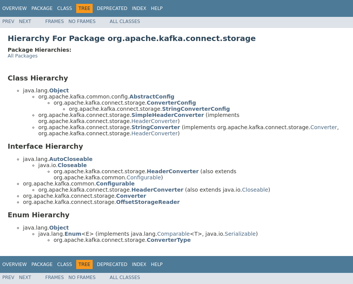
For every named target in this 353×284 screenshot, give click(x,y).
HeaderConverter (154, 121)
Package (41, 8)
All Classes (125, 21)
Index (139, 8)
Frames (54, 21)
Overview (14, 8)
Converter (324, 127)
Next (25, 21)
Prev (8, 21)
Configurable (144, 177)
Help (157, 8)
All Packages (23, 56)
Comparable (173, 234)
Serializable (240, 234)
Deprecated (112, 8)
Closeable (255, 190)
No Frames (82, 21)
